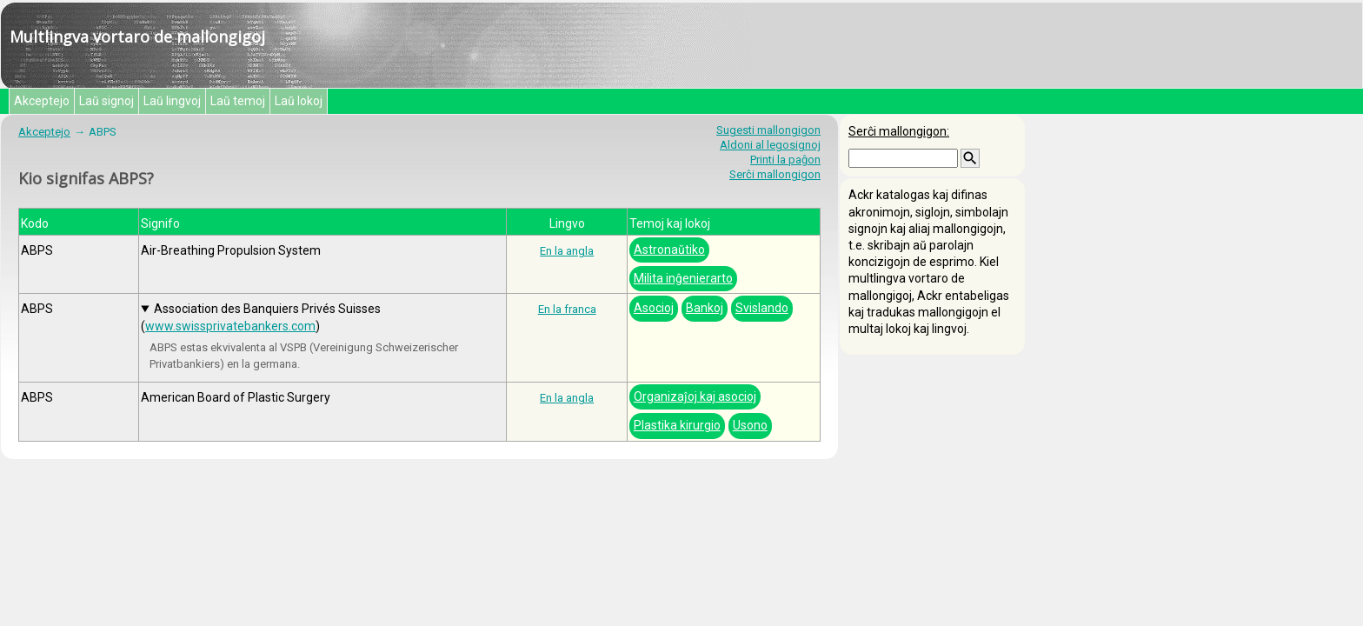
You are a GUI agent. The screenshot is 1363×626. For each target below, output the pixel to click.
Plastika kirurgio (677, 425)
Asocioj (654, 308)
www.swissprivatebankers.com (230, 326)
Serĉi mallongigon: (898, 131)
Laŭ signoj (106, 101)
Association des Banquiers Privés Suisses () (261, 317)
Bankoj (704, 308)
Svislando (761, 308)
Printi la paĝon (785, 159)
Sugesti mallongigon (768, 130)
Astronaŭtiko (669, 249)
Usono (750, 425)
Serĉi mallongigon (775, 174)
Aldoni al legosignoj (770, 144)
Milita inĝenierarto (683, 278)
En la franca (567, 309)
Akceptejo (42, 101)
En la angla (567, 250)
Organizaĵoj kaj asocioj (695, 396)
